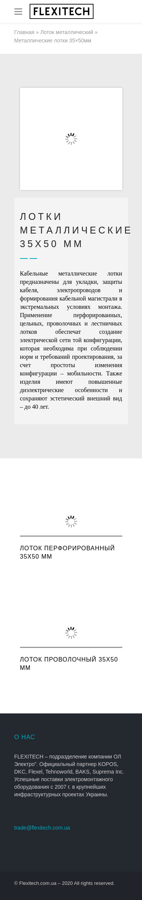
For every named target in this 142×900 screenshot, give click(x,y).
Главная (24, 32)
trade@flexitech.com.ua (42, 828)
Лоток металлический (66, 32)
